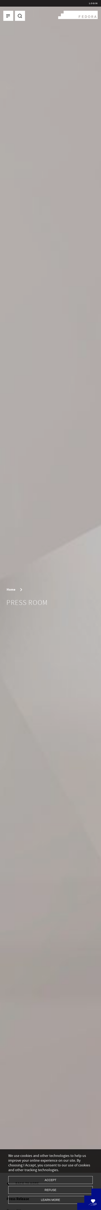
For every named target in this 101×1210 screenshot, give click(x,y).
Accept (51, 1180)
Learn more (50, 1200)
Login (93, 3)
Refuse (51, 1190)
